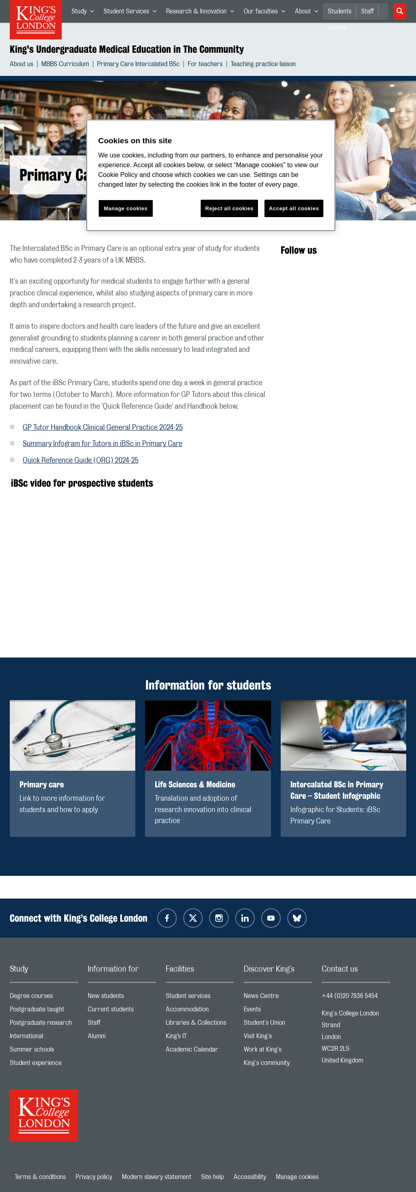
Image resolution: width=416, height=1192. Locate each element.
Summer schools (44, 1051)
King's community (278, 1065)
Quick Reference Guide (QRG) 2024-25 (81, 460)
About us (21, 65)
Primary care (42, 784)
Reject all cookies (229, 208)
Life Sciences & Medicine (195, 784)
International (44, 1038)
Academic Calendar (200, 1051)
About (309, 13)
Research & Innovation (202, 13)
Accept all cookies (294, 208)
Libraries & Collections (200, 1025)
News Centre (278, 998)
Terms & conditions (40, 1177)
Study (85, 13)
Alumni (122, 1038)
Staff (367, 11)
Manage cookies (297, 1177)
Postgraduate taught (44, 1011)
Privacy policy (94, 1177)
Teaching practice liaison (263, 65)
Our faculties (267, 13)
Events (278, 1011)
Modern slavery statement (156, 1177)
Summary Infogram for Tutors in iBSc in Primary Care (102, 444)
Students (339, 11)
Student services (200, 998)
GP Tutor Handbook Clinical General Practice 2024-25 (103, 427)
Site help (212, 1177)
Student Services (132, 13)
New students (122, 998)
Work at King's (278, 1051)
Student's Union (278, 1025)
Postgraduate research (44, 1025)
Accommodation (200, 1011)
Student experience (44, 1065)
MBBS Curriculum (65, 65)
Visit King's (278, 1038)
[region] (211, 175)
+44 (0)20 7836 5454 (350, 996)
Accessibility (250, 1177)
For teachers (205, 65)
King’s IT (200, 1038)
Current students (122, 1011)
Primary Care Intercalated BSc (138, 65)
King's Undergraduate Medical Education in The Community (127, 49)
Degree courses (44, 998)
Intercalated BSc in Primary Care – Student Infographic (336, 790)
